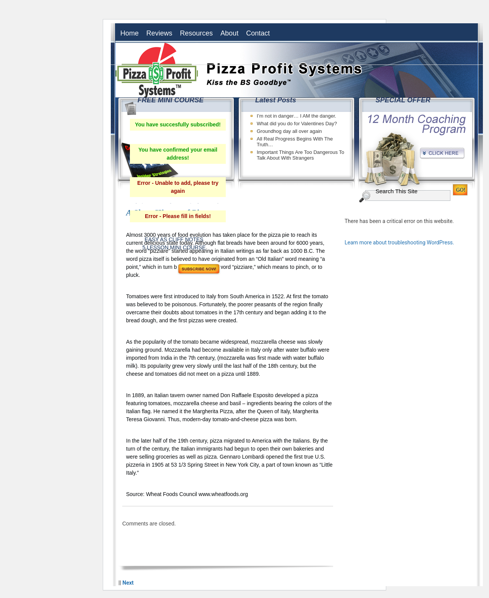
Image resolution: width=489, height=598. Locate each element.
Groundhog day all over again (289, 131)
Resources (196, 33)
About (229, 33)
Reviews (159, 33)
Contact (258, 33)
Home (129, 33)
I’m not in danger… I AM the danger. (296, 116)
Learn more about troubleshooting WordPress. (399, 242)
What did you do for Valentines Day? (297, 123)
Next (128, 583)
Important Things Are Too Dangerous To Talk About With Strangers (300, 155)
